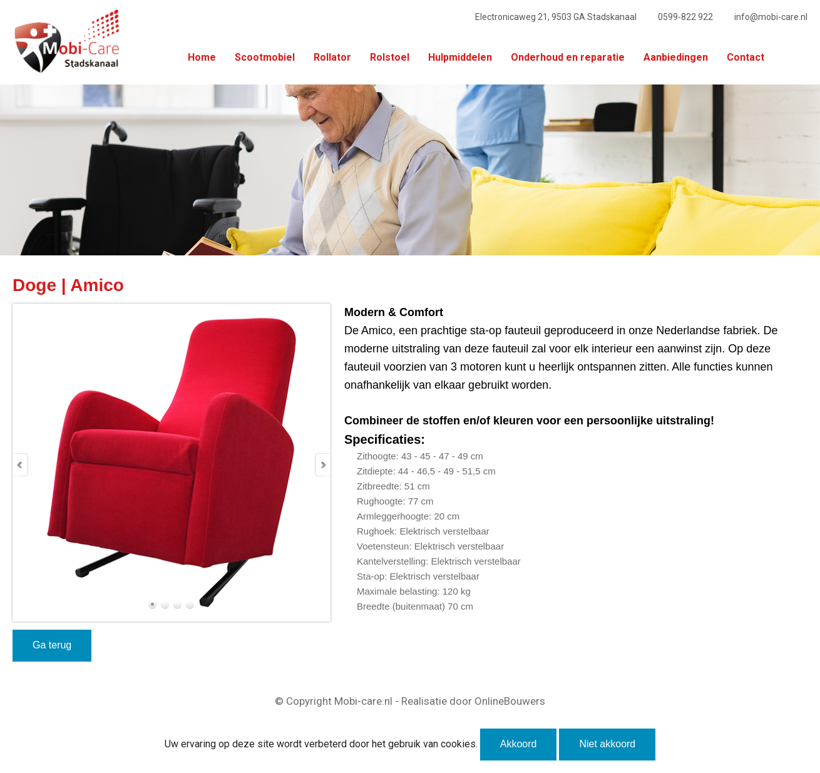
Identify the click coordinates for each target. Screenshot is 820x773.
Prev (21, 464)
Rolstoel (389, 57)
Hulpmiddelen (460, 57)
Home (202, 57)
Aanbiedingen (675, 57)
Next (322, 464)
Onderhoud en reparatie (568, 57)
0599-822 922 (685, 17)
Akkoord (518, 744)
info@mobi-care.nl (770, 17)
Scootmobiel (265, 57)
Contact (745, 57)
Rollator (332, 57)
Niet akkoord (607, 744)
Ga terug (52, 645)
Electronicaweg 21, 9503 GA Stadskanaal (556, 17)
